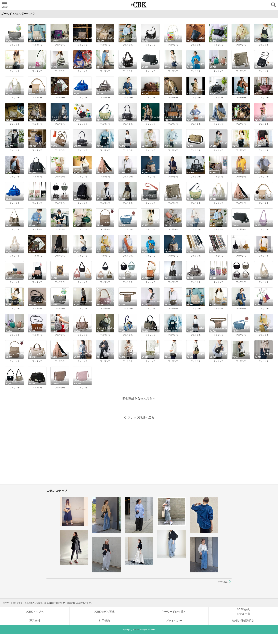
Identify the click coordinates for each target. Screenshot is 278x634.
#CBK (136, 629)
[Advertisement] (139, 453)
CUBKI (139, 5)
